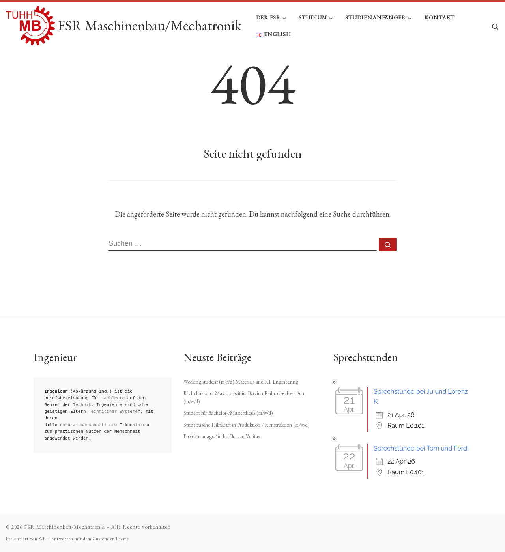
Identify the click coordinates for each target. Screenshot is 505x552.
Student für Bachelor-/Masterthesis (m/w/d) (228, 413)
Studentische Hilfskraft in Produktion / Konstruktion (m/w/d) (246, 424)
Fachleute (113, 398)
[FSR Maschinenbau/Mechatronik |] (30, 24)
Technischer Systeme (113, 412)
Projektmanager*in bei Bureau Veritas (221, 436)
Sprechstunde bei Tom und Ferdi (421, 448)
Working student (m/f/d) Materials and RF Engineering (240, 381)
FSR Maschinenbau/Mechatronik (64, 527)
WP (42, 538)
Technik (82, 405)
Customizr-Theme (111, 538)
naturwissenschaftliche (88, 425)
